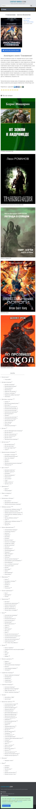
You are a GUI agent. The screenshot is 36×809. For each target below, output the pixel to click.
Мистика (7, 729)
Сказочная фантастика (10, 736)
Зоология (7, 547)
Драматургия (5, 486)
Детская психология (9, 545)
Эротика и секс (8, 483)
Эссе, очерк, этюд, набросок (11, 642)
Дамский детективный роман (11, 403)
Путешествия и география (11, 610)
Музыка (6, 652)
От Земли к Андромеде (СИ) (7, 151)
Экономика (7, 396)
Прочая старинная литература (11, 692)
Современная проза (9, 641)
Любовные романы (6, 507)
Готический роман (9, 711)
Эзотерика (7, 670)
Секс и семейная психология (11, 564)
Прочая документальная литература (13, 463)
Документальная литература (8, 452)
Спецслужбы (8, 379)
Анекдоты (7, 765)
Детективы (7, 405)
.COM (18, 1)
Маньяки (7, 415)
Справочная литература (7, 672)
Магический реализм (9, 623)
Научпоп (7, 461)
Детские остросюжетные (10, 434)
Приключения (5, 599)
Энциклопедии (8, 682)
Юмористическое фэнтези (11, 755)
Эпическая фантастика (10, 752)
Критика (6, 459)
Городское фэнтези (9, 709)
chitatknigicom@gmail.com (8, 793)
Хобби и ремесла (9, 482)
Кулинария (7, 473)
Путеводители (8, 676)
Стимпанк (7, 740)
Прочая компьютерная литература (13, 504)
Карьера (6, 586)
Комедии (7, 767)
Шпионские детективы (10, 425)
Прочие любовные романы (11, 518)
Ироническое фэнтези (10, 716)
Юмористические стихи (10, 774)
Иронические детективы (10, 406)
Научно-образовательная (7, 527)
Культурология (8, 548)
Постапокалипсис (9, 735)
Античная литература (9, 687)
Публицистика (8, 465)
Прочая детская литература (11, 439)
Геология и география (10, 541)
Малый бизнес (8, 389)
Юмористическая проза (10, 772)
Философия (7, 569)
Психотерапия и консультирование (13, 560)
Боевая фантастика (9, 705)
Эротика (6, 524)
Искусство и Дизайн (9, 458)
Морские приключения (10, 605)
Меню (3, 9)
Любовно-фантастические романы (13, 512)
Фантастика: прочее (9, 748)
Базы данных (8, 500)
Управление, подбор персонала (12, 395)
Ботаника (7, 538)
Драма (6, 488)
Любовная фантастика (10, 726)
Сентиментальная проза (10, 637)
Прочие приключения (10, 608)
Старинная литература (7, 684)
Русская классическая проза (11, 634)
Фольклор (4, 758)
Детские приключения (10, 436)
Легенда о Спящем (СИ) (6, 258)
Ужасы (6, 743)
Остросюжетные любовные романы (13, 514)
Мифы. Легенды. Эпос (10, 690)
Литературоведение (9, 550)
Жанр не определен (6, 493)
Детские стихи (8, 437)
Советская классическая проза (12, 639)
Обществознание (9, 553)
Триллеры (7, 424)
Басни (6, 593)
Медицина (7, 552)
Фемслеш (7, 523)
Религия (6, 666)
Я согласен (7, 805)
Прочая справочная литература (12, 675)
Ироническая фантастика (10, 714)
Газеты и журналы (9, 647)
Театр (6, 654)
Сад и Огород (8, 478)
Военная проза (8, 617)
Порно (6, 516)
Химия (6, 571)
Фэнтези (7, 750)
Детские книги (5, 442)
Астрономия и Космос (10, 531)
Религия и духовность (7, 659)
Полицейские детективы (10, 418)
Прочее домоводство (9, 475)
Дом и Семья (5, 467)
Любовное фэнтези (9, 728)
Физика (6, 567)
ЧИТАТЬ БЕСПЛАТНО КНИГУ (11, 50)
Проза (3, 613)
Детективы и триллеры (7, 399)
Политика (7, 557)
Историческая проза (9, 618)
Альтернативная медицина (11, 529)
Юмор (3, 763)
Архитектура (7, 699)
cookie (13, 798)
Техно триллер (8, 422)
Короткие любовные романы (11, 511)
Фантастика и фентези (7, 701)
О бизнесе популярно (10, 393)
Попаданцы (7, 733)
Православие (8, 663)
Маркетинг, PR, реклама (10, 391)
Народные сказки (9, 760)
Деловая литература (6, 382)
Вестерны (7, 601)
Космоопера (7, 723)
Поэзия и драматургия (7, 590)
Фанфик (6, 656)
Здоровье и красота (9, 471)
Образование (5, 577)
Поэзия (6, 596)
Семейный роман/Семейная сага (12, 635)
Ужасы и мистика (9, 745)
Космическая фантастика (10, 721)
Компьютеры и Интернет (7, 498)
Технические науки (9, 565)
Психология (7, 588)
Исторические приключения (11, 603)
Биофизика (7, 535)
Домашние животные (10, 470)
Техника (3, 694)
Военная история (9, 540)
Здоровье (7, 582)
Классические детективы (10, 410)
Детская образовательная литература (13, 430)
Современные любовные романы (12, 521)
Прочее (3, 645)
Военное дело (5, 377)
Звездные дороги (4, 312)
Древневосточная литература (11, 688)
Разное (6, 495)
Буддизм (7, 661)
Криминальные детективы (11, 412)
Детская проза (8, 432)
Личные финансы (9, 388)
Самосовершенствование (10, 668)
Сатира (6, 770)
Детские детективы (9, 446)
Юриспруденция (8, 572)
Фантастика (7, 746)
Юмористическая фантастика (11, 753)
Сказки (6, 449)
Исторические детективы (10, 408)
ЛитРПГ (6, 724)
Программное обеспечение (11, 502)
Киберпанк (7, 719)
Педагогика (7, 555)
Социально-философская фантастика (13, 738)
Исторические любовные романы (12, 509)
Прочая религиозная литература (12, 664)
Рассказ (6, 630)
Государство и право (9, 543)
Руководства (7, 678)
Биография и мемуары (10, 581)
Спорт (6, 480)
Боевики (6, 401)
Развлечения (7, 477)
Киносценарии (8, 490)
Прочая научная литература (11, 559)
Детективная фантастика (10, 712)
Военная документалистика (11, 456)
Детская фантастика (9, 444)
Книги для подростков (10, 448)
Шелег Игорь (30, 22)
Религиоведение (8, 562)
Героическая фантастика (10, 707)
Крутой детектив (8, 413)
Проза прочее (8, 629)
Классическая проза (9, 620)
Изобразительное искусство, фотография (14, 649)
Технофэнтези (8, 741)
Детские (4, 428)
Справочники (8, 680)
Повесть (6, 627)
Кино (6, 651)
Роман (6, 632)
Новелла (7, 625)
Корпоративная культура (10, 386)
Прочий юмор (8, 769)
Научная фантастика (9, 731)
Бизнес (6, 579)
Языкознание (8, 574)
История (6, 584)
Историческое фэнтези (10, 717)
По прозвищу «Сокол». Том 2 (7, 367)
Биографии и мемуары (10, 454)
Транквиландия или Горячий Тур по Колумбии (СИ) (12, 204)
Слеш (6, 519)
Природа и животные (9, 606)
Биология (7, 533)
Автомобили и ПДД (9, 697)
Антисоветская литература (11, 615)
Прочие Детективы (9, 420)
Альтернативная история (10, 704)
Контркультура (8, 622)
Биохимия (7, 536)
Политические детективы (10, 417)
